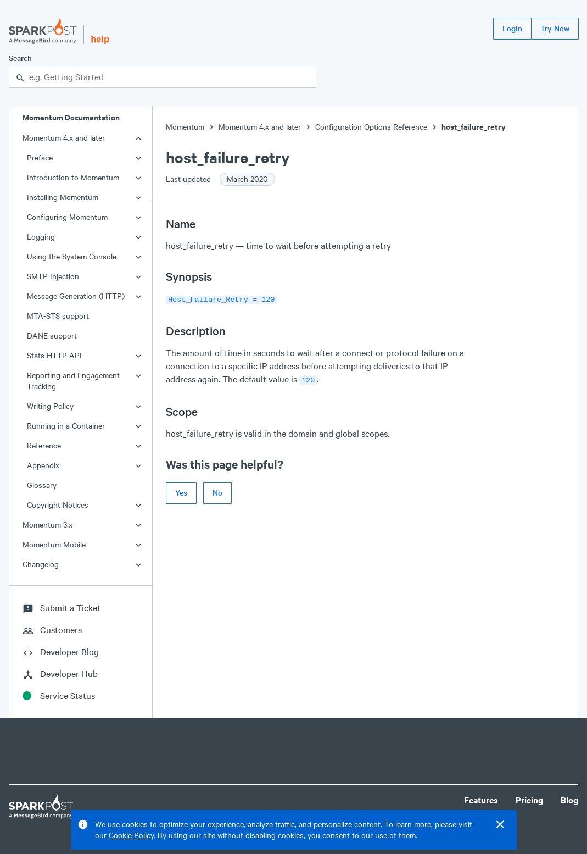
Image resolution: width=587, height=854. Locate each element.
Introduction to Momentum (73, 177)
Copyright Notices (57, 505)
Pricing (529, 800)
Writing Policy (50, 406)
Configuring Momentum (67, 217)
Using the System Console (71, 256)
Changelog (41, 564)
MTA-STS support (58, 315)
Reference (44, 445)
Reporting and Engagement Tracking (73, 380)
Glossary (42, 485)
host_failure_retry (473, 126)
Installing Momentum (62, 197)
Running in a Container (66, 425)
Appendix (43, 465)
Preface (40, 157)
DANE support (52, 335)
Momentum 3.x (47, 524)
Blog (569, 800)
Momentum (185, 126)
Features (481, 800)
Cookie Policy (131, 835)
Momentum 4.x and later (64, 137)
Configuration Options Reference (371, 126)
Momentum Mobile (54, 544)
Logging (41, 236)
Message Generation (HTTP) (76, 296)
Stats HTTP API (54, 355)
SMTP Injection (53, 276)
